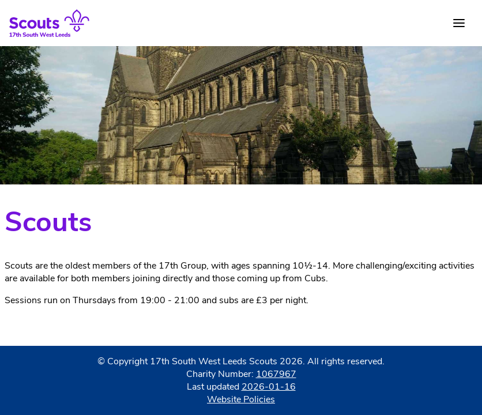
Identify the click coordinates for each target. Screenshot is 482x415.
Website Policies (241, 399)
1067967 (276, 374)
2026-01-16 (269, 386)
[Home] (49, 23)
